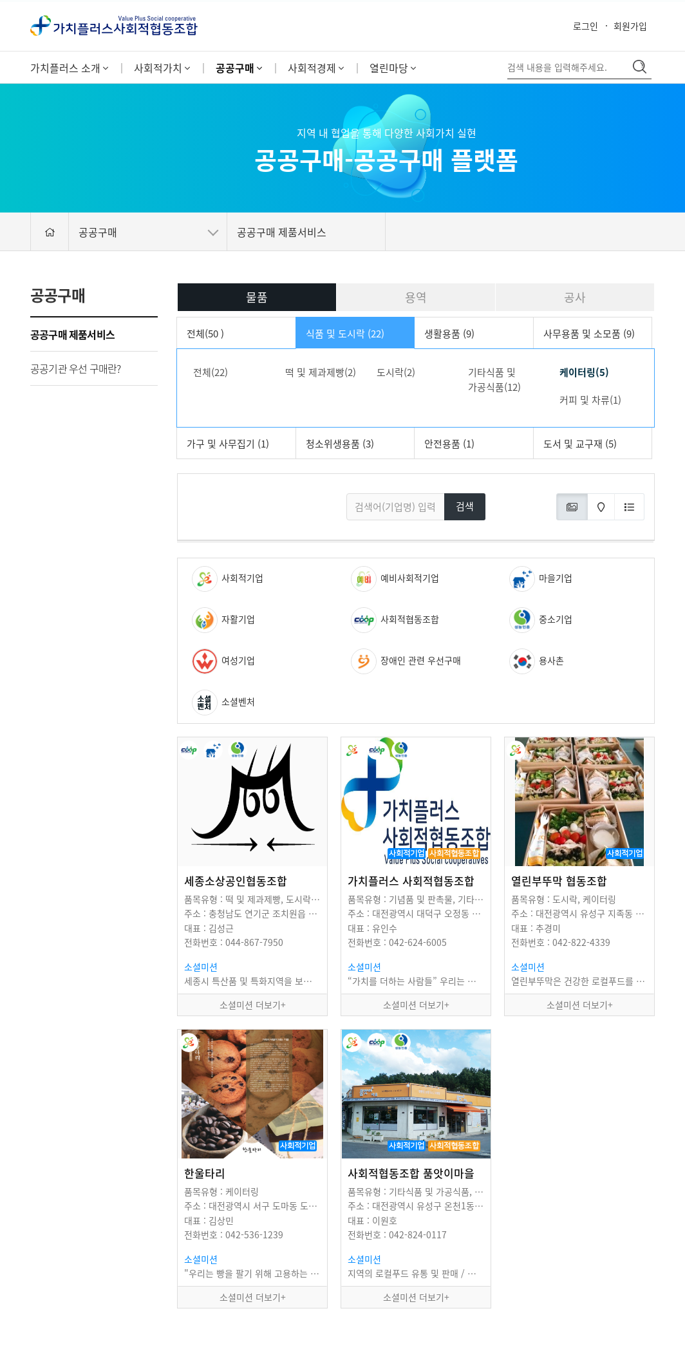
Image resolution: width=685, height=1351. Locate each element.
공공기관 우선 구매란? (75, 368)
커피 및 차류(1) (590, 400)
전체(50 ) (205, 333)
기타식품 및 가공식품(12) (494, 379)
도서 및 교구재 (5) (580, 444)
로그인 (585, 25)
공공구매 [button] (148, 232)
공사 (575, 297)
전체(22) (210, 372)
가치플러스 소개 (69, 67)
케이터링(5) (584, 372)
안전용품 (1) (449, 444)
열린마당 (393, 67)
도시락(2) (396, 372)
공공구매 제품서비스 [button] (281, 232)
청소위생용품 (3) (340, 444)
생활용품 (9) (449, 333)
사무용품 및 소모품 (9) (589, 333)
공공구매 (239, 67)
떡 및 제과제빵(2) (320, 372)
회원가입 (630, 25)
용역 (416, 297)
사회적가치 (162, 67)
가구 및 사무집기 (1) (228, 444)
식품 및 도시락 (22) (345, 333)
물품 (257, 297)
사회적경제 (316, 67)
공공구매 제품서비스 (72, 334)
